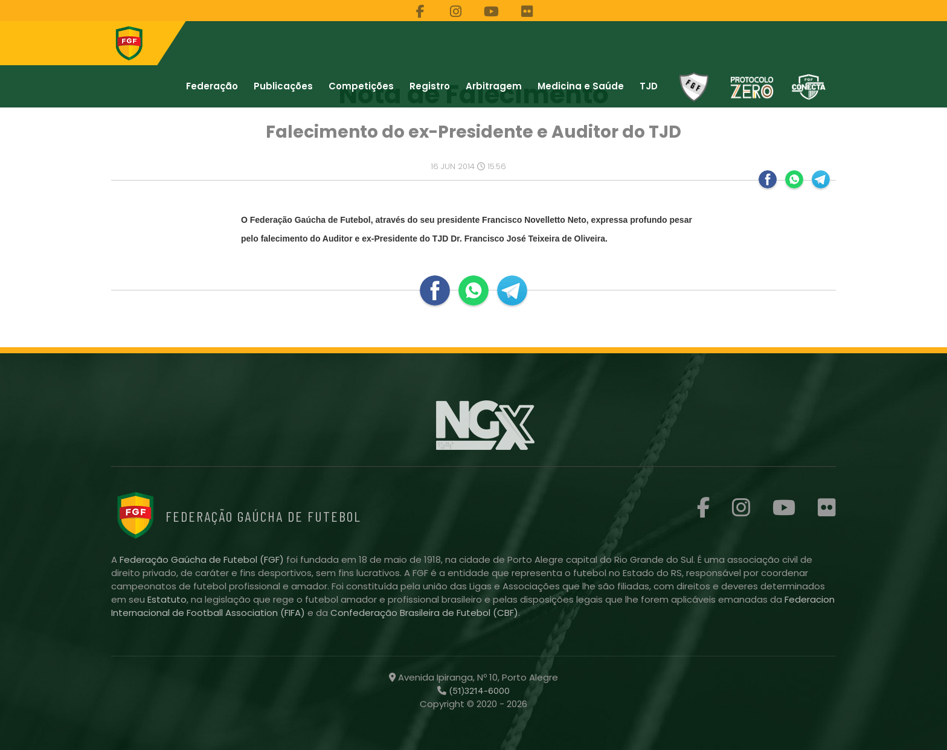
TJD (649, 86)
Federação (212, 86)
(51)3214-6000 (478, 690)
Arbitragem (494, 86)
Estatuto (167, 599)
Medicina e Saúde (581, 86)
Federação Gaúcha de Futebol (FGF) (203, 559)
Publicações (283, 86)
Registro (429, 86)
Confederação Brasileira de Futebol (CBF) (424, 612)
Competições (361, 86)
